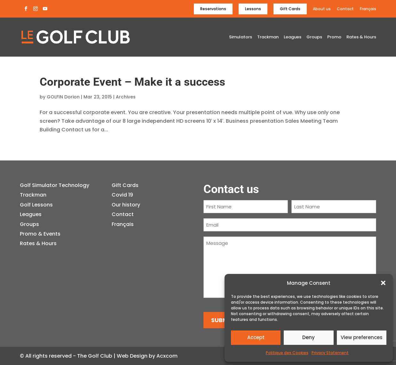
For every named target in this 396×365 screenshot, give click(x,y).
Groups (314, 37)
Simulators (240, 37)
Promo (334, 37)
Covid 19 (122, 194)
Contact (345, 9)
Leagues (292, 37)
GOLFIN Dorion (63, 97)
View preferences (362, 337)
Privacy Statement (330, 352)
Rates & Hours (361, 37)
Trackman (268, 37)
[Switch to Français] (368, 10)
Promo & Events (40, 233)
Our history (126, 204)
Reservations (213, 9)
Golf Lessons (36, 204)
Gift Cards (290, 9)
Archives (126, 97)
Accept (256, 337)
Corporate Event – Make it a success (132, 82)
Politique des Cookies (287, 352)
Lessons (253, 9)
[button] (383, 283)
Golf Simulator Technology (54, 185)
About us (322, 9)
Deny (308, 337)
